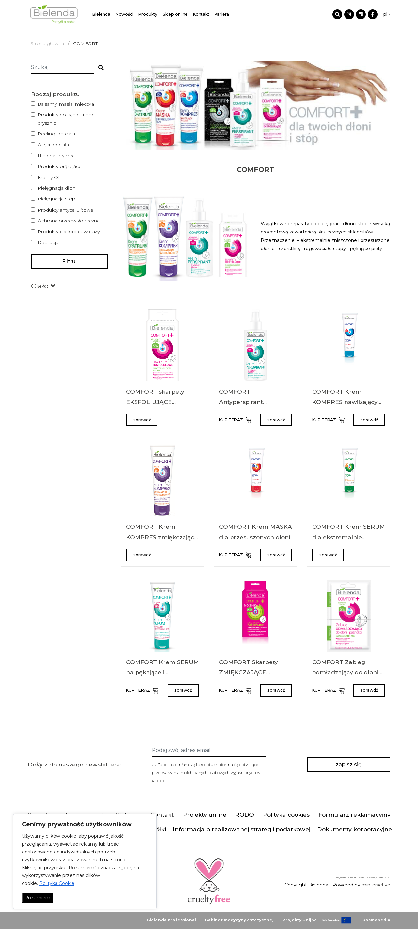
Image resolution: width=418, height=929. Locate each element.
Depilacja (48, 242)
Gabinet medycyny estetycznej (239, 920)
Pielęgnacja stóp (56, 199)
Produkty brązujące (60, 166)
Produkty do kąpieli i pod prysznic (66, 119)
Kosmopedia (376, 920)
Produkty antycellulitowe (65, 210)
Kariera (222, 14)
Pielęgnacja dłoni (57, 188)
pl (385, 14)
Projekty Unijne (299, 920)
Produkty (147, 14)
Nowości (124, 14)
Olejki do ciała (53, 144)
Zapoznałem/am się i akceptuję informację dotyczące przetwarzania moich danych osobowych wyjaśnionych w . (206, 772)
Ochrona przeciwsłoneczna (69, 221)
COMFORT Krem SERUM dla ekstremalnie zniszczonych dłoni (348, 537)
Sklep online (175, 14)
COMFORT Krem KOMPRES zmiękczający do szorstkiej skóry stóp (161, 537)
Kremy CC (49, 177)
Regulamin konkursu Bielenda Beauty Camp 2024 (363, 877)
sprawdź (142, 419)
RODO (158, 780)
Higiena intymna (56, 156)
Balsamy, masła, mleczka (66, 104)
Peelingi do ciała (56, 134)
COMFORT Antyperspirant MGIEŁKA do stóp (244, 402)
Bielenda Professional (171, 920)
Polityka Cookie (56, 883)
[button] (43, 287)
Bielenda (101, 14)
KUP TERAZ (234, 420)
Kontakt (201, 14)
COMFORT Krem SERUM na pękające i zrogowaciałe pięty (162, 672)
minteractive (376, 885)
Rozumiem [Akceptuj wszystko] (37, 898)
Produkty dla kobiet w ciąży (69, 231)
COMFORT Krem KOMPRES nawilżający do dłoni (345, 402)
